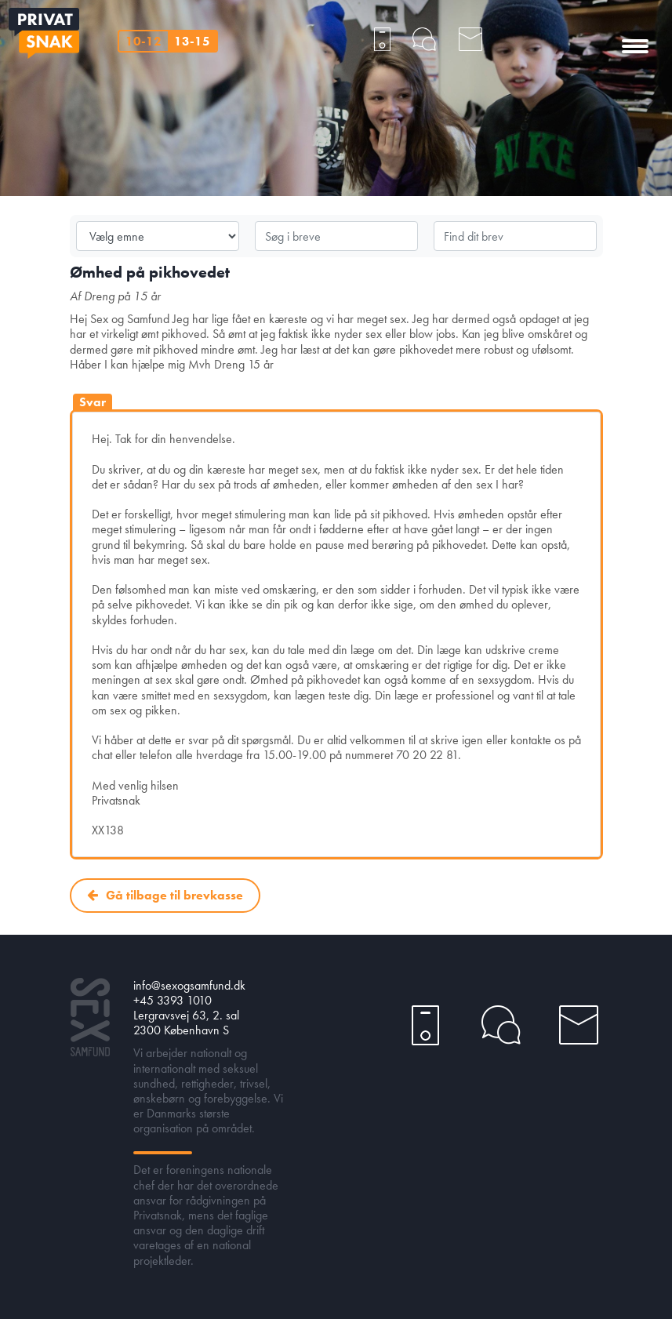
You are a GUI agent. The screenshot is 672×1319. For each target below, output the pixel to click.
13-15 (192, 41)
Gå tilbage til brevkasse (174, 895)
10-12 (143, 41)
